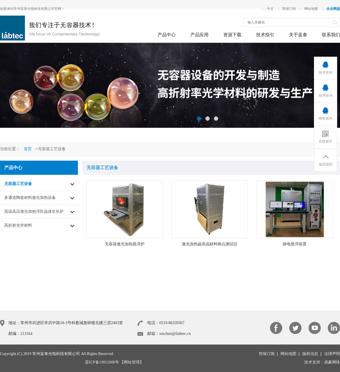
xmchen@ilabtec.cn (175, 333)
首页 (28, 149)
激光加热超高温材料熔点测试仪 (209, 244)
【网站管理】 (132, 362)
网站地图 (311, 9)
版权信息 (310, 354)
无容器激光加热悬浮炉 (124, 244)
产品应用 (199, 34)
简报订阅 (289, 9)
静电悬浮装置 (295, 244)
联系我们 (331, 34)
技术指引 (265, 34)
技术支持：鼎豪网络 (322, 362)
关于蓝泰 (298, 34)
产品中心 (167, 34)
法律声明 (332, 354)
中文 (270, 9)
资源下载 (232, 34)
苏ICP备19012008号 (102, 362)
